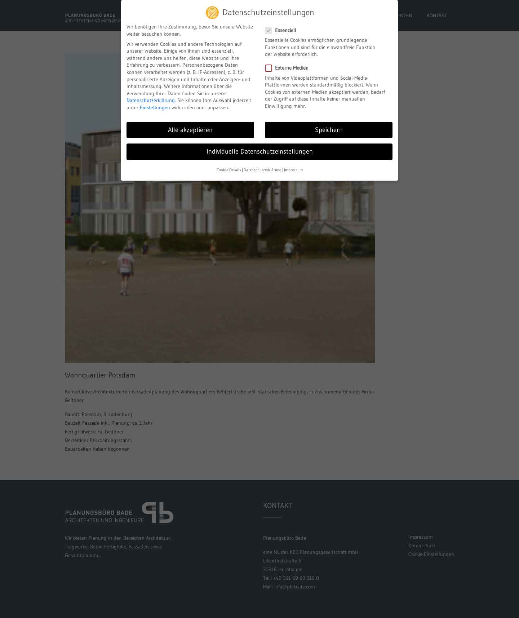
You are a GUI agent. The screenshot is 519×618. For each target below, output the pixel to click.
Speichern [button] (329, 126)
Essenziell (283, 26)
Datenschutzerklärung (151, 96)
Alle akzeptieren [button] (190, 126)
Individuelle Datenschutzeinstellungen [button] (260, 148)
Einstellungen (155, 104)
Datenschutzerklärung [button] (262, 166)
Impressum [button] (293, 166)
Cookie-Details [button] (229, 166)
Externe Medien (290, 64)
